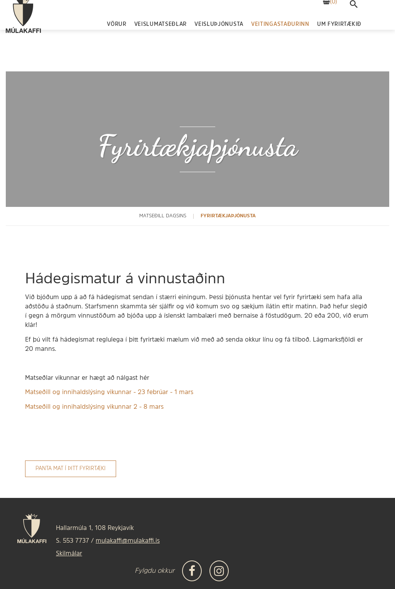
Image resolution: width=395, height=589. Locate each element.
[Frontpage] (23, 33)
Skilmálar (69, 554)
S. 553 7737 (72, 541)
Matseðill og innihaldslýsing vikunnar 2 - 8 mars (94, 407)
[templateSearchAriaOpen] (354, 24)
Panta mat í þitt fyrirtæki (70, 469)
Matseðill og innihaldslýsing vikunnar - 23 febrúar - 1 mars (109, 392)
